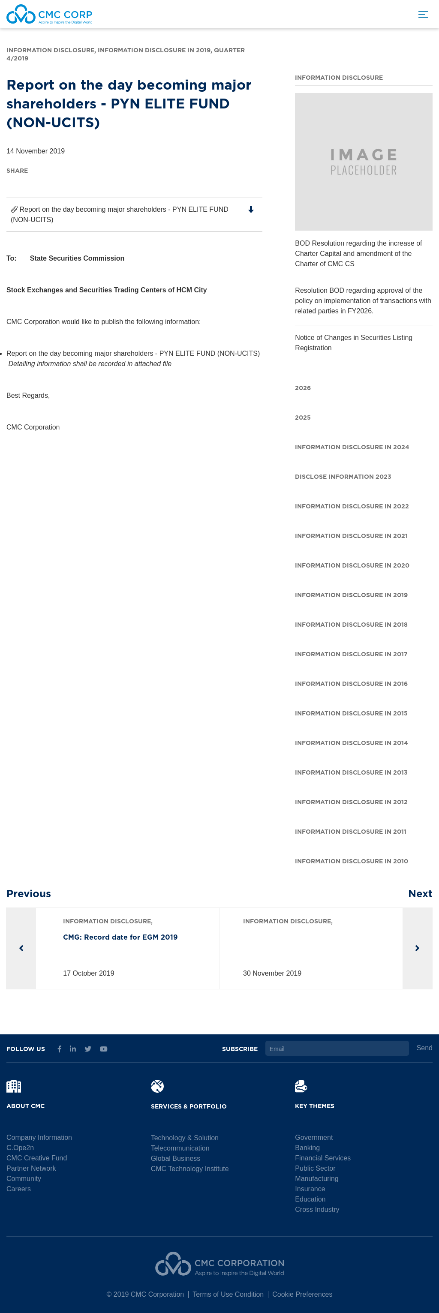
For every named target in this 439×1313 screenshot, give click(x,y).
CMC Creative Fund (36, 1158)
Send (425, 1048)
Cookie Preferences (302, 1294)
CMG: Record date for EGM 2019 (120, 936)
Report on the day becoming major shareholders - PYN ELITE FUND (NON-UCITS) (132, 214)
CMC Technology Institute (190, 1168)
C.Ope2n (20, 1147)
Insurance (310, 1189)
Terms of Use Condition (228, 1294)
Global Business (176, 1158)
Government (314, 1137)
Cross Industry (317, 1209)
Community (23, 1178)
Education (310, 1199)
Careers (18, 1189)
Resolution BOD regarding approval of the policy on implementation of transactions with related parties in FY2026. (363, 301)
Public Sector (315, 1168)
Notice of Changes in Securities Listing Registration (353, 343)
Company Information (39, 1137)
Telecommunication (180, 1148)
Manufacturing (316, 1178)
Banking (307, 1147)
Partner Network (31, 1168)
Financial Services (323, 1158)
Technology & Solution (185, 1138)
